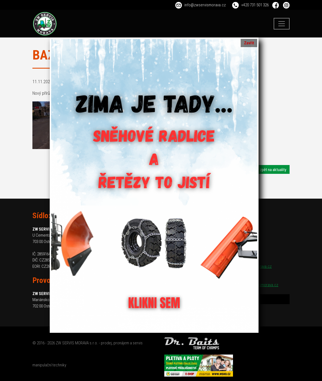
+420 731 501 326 (255, 4)
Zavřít (249, 42)
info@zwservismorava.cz (205, 4)
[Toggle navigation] (282, 23)
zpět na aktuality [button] (273, 169)
